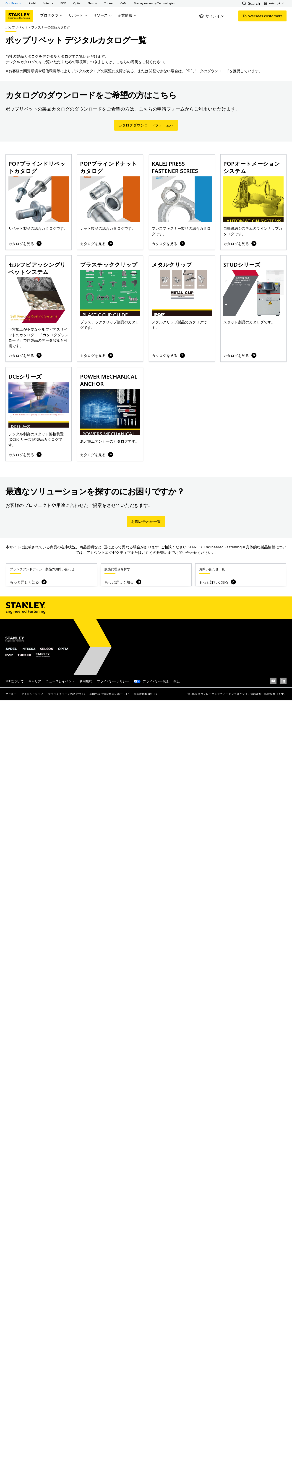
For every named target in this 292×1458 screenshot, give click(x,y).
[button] (32, 3)
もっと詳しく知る (28, 582)
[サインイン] (212, 15)
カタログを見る (25, 243)
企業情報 (127, 15)
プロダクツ (51, 15)
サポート (78, 15)
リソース (102, 15)
